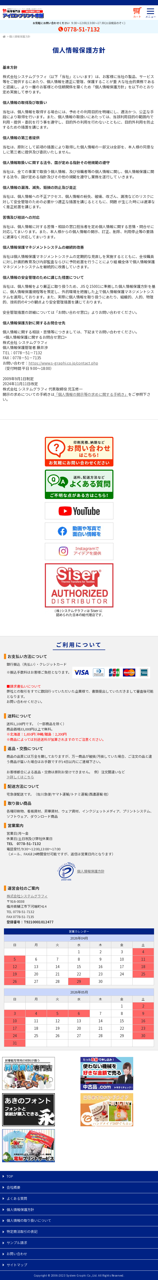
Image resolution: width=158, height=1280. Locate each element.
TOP (10, 1176)
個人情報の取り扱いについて (29, 1220)
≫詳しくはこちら (20, 776)
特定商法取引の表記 (22, 1231)
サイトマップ (17, 1264)
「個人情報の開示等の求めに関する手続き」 (91, 394)
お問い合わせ (17, 1253)
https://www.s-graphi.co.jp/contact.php (63, 363)
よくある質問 (17, 1198)
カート (137, 17)
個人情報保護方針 (19, 36)
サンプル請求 (17, 1242)
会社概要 (13, 1187)
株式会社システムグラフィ (27, 895)
